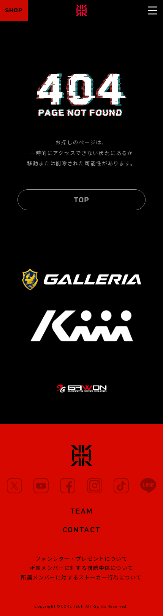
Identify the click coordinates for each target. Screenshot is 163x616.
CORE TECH (72, 606)
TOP (81, 200)
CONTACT (82, 530)
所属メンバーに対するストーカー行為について (81, 577)
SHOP (14, 10)
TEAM (81, 511)
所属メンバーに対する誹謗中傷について (81, 567)
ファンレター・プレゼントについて (81, 558)
